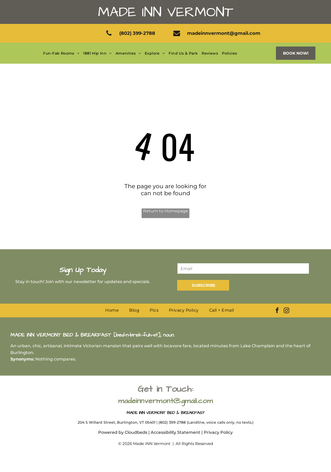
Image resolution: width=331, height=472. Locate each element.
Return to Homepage (165, 210)
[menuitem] (62, 53)
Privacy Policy (218, 432)
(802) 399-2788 (172, 422)
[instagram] (286, 311)
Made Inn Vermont (165, 12)
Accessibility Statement (175, 432)
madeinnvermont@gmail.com (165, 401)
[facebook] (277, 311)
